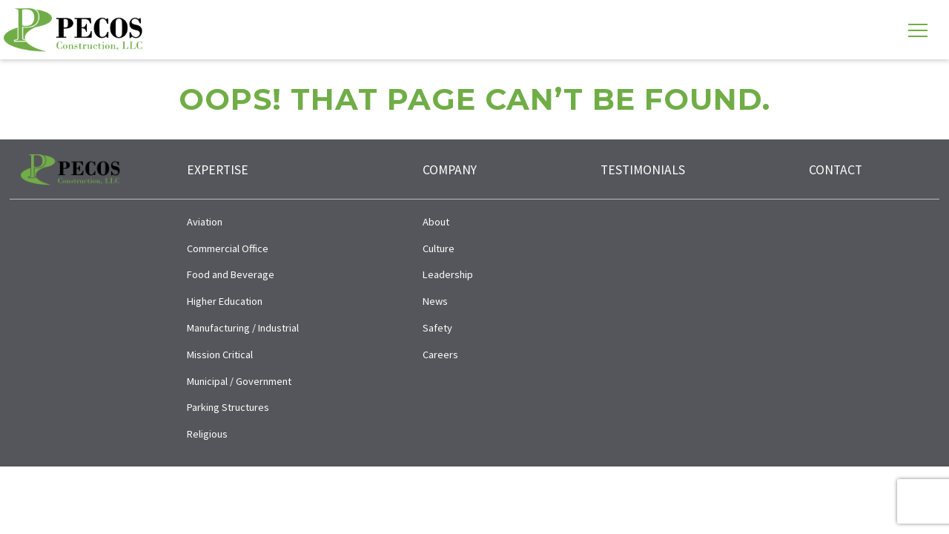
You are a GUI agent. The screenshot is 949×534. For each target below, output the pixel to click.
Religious (207, 434)
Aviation (204, 221)
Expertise (217, 170)
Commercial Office (227, 248)
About (436, 221)
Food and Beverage (230, 274)
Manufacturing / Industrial (243, 327)
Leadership (448, 274)
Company (450, 170)
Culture (438, 248)
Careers (440, 354)
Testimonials (643, 170)
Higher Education (224, 301)
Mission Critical (220, 354)
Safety (437, 327)
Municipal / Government (239, 381)
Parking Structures (228, 407)
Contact (835, 170)
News (435, 301)
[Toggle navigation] (918, 29)
